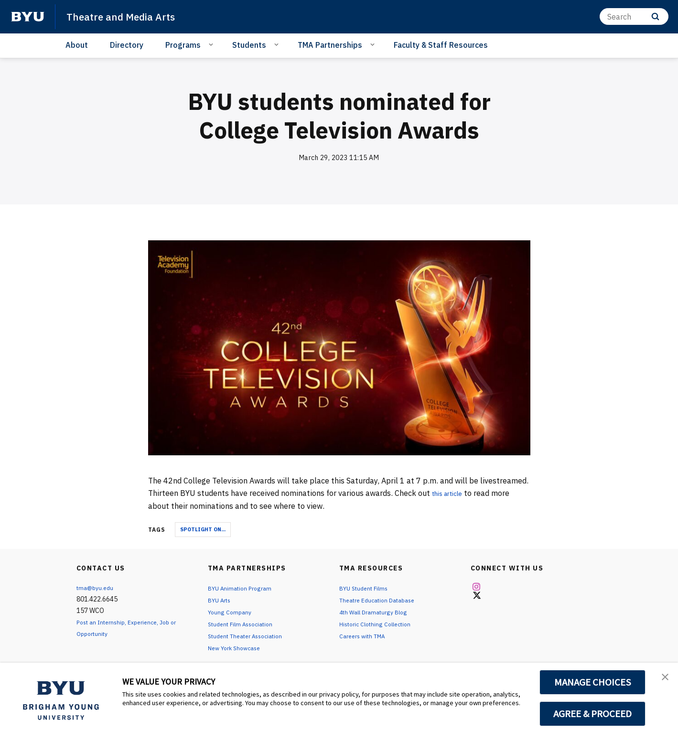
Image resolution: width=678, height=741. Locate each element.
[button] (662, 680)
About (76, 45)
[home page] (27, 16)
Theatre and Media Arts (128, 16)
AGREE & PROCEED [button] (592, 713)
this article (451, 493)
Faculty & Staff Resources (441, 45)
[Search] (634, 16)
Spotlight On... (203, 529)
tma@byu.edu (97, 587)
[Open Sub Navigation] (212, 44)
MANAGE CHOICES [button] (592, 682)
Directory (126, 45)
